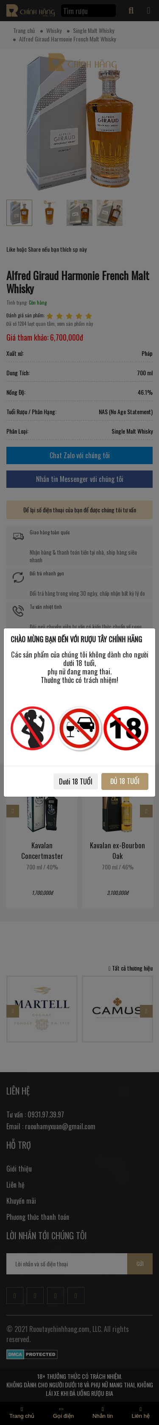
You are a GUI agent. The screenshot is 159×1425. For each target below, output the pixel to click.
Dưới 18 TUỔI (75, 781)
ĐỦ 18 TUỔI (124, 781)
